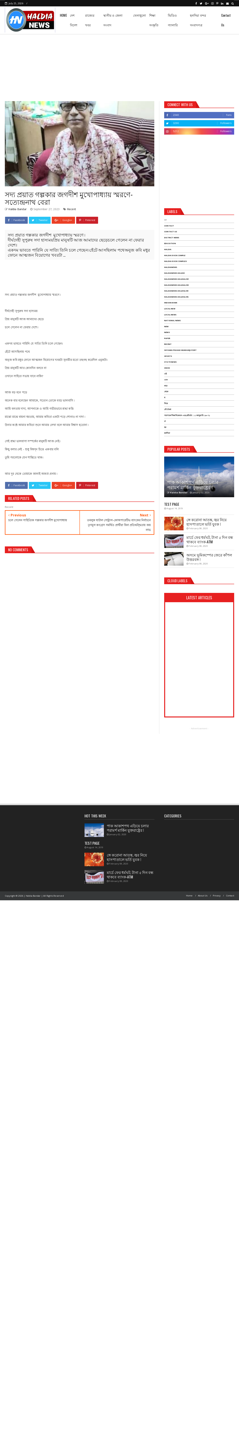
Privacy (217, 895)
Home (189, 895)
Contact (230, 895)
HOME (63, 15)
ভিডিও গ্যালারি (173, 20)
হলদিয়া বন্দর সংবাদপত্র (198, 20)
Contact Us (226, 20)
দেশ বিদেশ (73, 20)
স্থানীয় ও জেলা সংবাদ (113, 20)
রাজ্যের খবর (90, 20)
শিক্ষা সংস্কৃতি (154, 20)
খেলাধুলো (139, 15)
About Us (203, 895)
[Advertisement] (119, 66)
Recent (71, 209)
